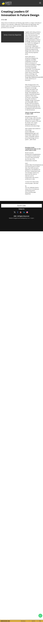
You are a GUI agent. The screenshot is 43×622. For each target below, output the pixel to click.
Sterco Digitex (30, 218)
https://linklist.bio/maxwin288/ (36, 77)
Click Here (35, 183)
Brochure (23, 621)
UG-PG (33, 621)
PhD (40, 621)
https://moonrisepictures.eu (36, 165)
